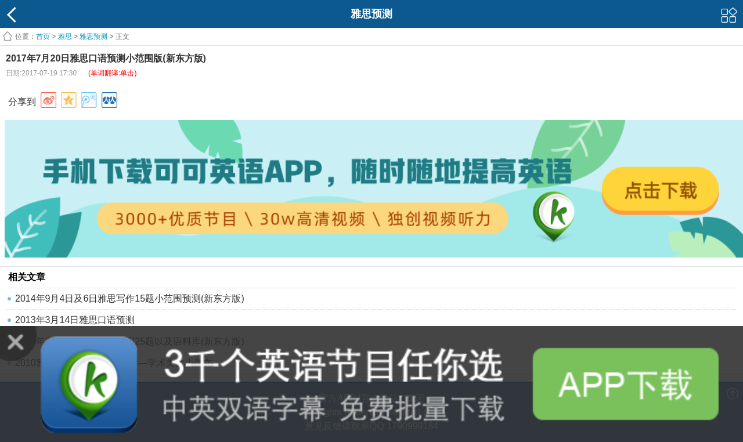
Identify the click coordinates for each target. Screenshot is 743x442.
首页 (43, 36)
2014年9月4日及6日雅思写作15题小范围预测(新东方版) (129, 298)
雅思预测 (93, 36)
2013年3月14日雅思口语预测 (75, 320)
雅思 (65, 36)
